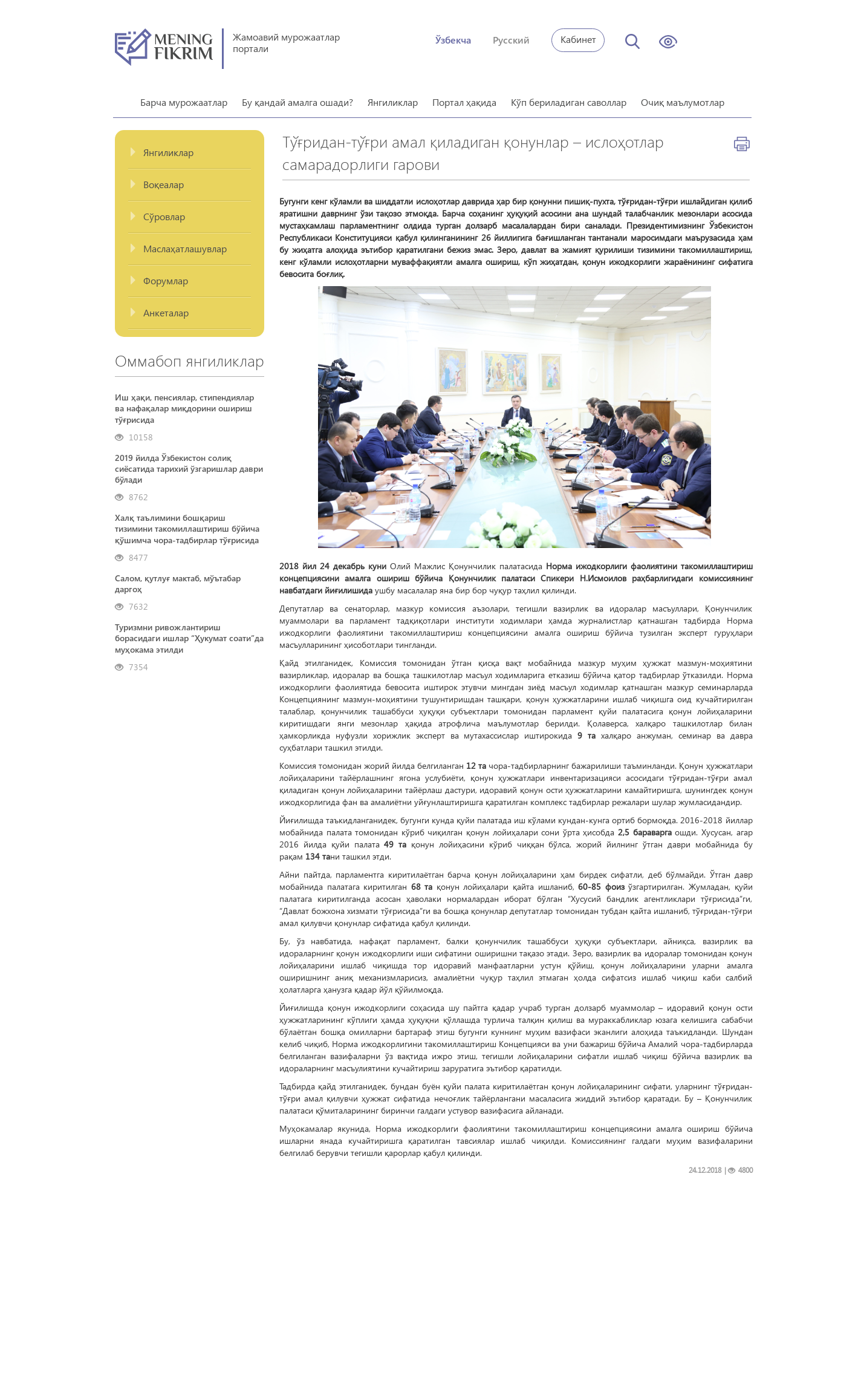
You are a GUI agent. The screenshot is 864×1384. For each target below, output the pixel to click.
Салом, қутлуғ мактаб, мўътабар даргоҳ (178, 579)
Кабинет (578, 39)
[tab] (190, 148)
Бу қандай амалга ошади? (297, 97)
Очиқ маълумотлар (682, 97)
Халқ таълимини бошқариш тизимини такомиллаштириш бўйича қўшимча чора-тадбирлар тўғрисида (187, 524)
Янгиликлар (393, 97)
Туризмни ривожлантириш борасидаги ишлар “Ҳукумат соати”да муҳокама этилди (189, 634)
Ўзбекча (453, 39)
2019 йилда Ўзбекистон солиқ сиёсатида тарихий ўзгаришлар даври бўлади (189, 464)
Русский (511, 39)
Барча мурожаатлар (183, 97)
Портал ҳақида (464, 97)
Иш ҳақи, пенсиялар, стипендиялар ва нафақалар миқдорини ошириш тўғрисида (184, 404)
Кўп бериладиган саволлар (568, 97)
